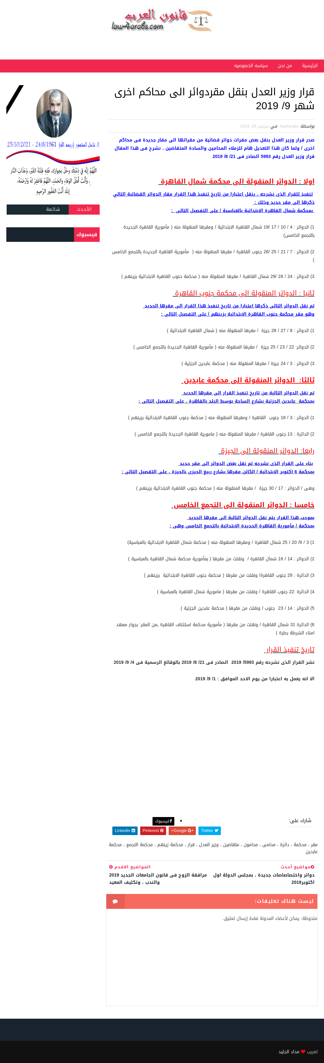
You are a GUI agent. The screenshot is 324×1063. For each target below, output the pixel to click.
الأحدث (84, 209)
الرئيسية (310, 65)
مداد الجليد (288, 1051)
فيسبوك (163, 821)
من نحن (285, 65)
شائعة (53, 209)
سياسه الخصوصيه (251, 65)
